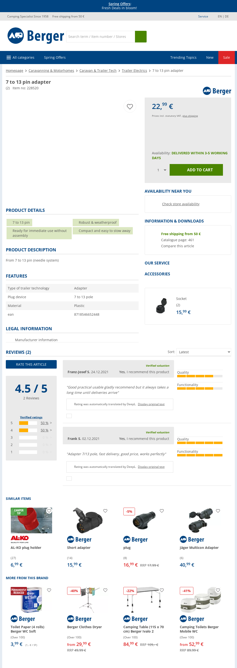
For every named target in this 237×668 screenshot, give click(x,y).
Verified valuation (157, 365)
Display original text (151, 404)
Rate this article (31, 364)
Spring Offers (119, 3)
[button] (188, 306)
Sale (226, 57)
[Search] (100, 36)
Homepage (14, 70)
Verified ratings (31, 417)
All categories (23, 57)
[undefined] (202, 306)
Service (203, 16)
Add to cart (196, 170)
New (209, 57)
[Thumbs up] (69, 416)
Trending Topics (183, 57)
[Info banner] (119, 6)
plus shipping (190, 115)
